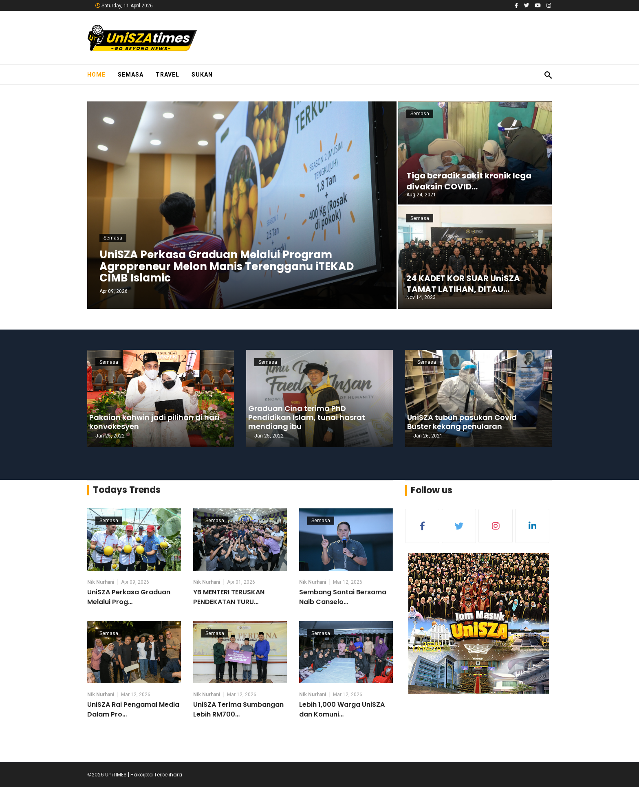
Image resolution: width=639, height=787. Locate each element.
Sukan (202, 74)
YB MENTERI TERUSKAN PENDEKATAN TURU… (228, 597)
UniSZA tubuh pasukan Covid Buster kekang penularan (462, 421)
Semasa (130, 74)
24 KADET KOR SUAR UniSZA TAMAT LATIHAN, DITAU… (463, 284)
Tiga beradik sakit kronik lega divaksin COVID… (468, 181)
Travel (167, 74)
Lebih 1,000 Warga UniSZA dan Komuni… (342, 709)
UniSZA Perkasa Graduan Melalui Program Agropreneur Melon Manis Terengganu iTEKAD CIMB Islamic (226, 266)
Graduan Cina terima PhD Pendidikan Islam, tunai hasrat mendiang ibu (306, 417)
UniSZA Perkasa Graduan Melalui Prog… (128, 597)
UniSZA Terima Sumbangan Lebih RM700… (238, 709)
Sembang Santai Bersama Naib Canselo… (342, 597)
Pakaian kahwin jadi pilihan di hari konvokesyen (154, 421)
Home (96, 74)
